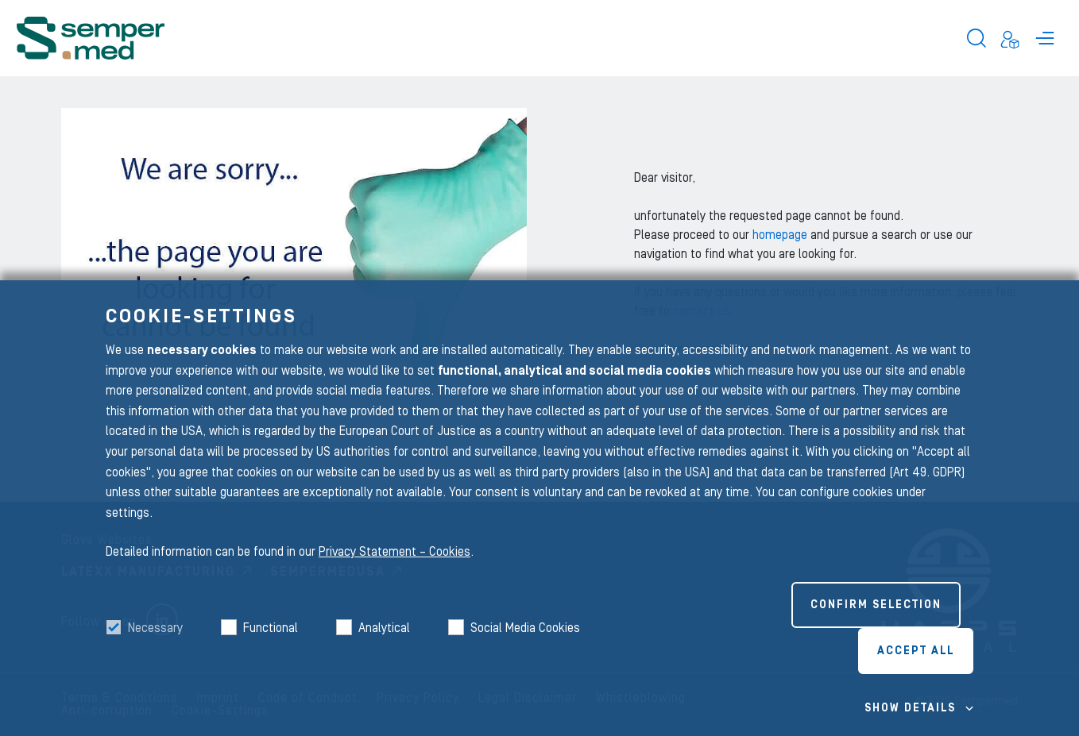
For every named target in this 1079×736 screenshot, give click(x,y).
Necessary (155, 628)
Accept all (915, 651)
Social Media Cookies (525, 628)
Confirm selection (876, 605)
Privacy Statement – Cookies (394, 552)
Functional (270, 628)
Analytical (384, 628)
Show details (910, 708)
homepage (781, 235)
